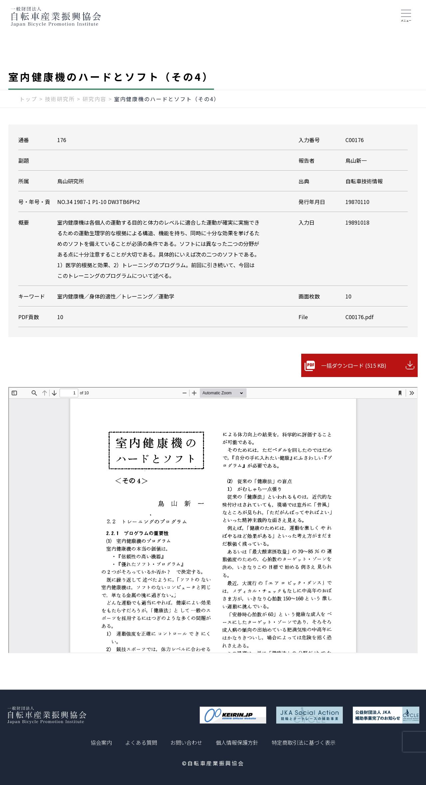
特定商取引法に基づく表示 (303, 742)
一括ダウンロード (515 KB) (353, 365)
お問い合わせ (186, 742)
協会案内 (101, 742)
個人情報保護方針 (237, 742)
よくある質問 (141, 742)
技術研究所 (60, 99)
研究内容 (94, 99)
